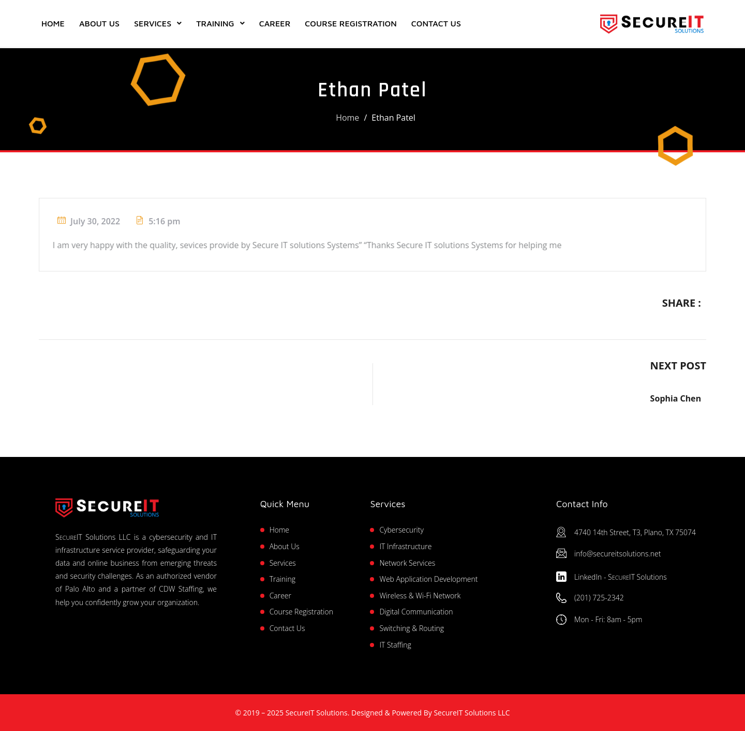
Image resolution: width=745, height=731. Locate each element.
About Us (99, 23)
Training (215, 23)
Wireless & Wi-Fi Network (419, 595)
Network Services (407, 563)
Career (275, 23)
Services (152, 23)
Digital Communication (416, 612)
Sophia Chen (675, 398)
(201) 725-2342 (599, 598)
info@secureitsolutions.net (617, 553)
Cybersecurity (401, 530)
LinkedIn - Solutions (620, 577)
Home (53, 23)
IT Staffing (395, 645)
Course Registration (350, 23)
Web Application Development (428, 579)
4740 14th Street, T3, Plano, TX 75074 (635, 532)
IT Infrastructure (405, 546)
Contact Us (436, 23)
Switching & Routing (411, 628)
